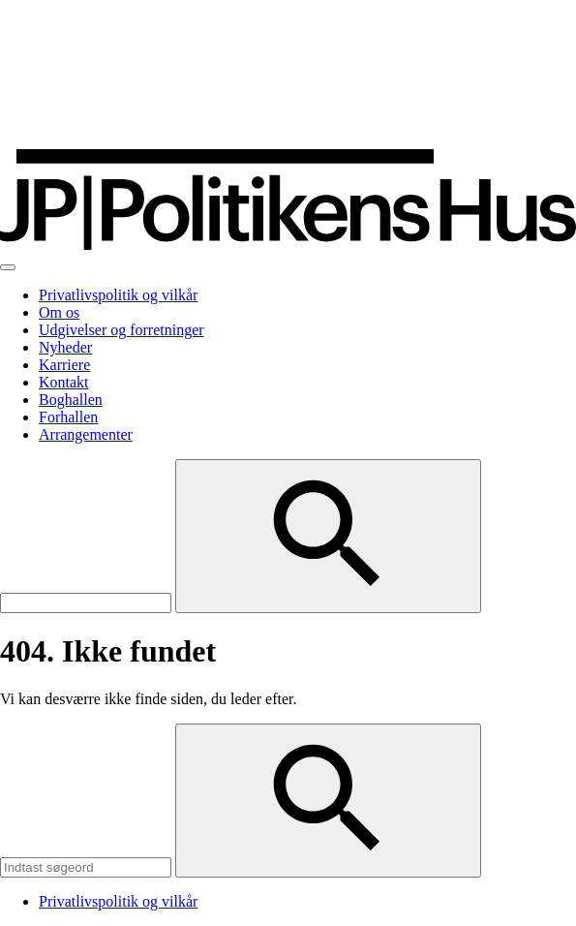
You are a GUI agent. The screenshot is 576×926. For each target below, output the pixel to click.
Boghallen (71, 399)
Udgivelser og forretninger (121, 330)
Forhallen (68, 417)
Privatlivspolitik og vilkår (118, 295)
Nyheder (65, 347)
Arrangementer (86, 434)
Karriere (64, 364)
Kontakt (64, 382)
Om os (59, 312)
